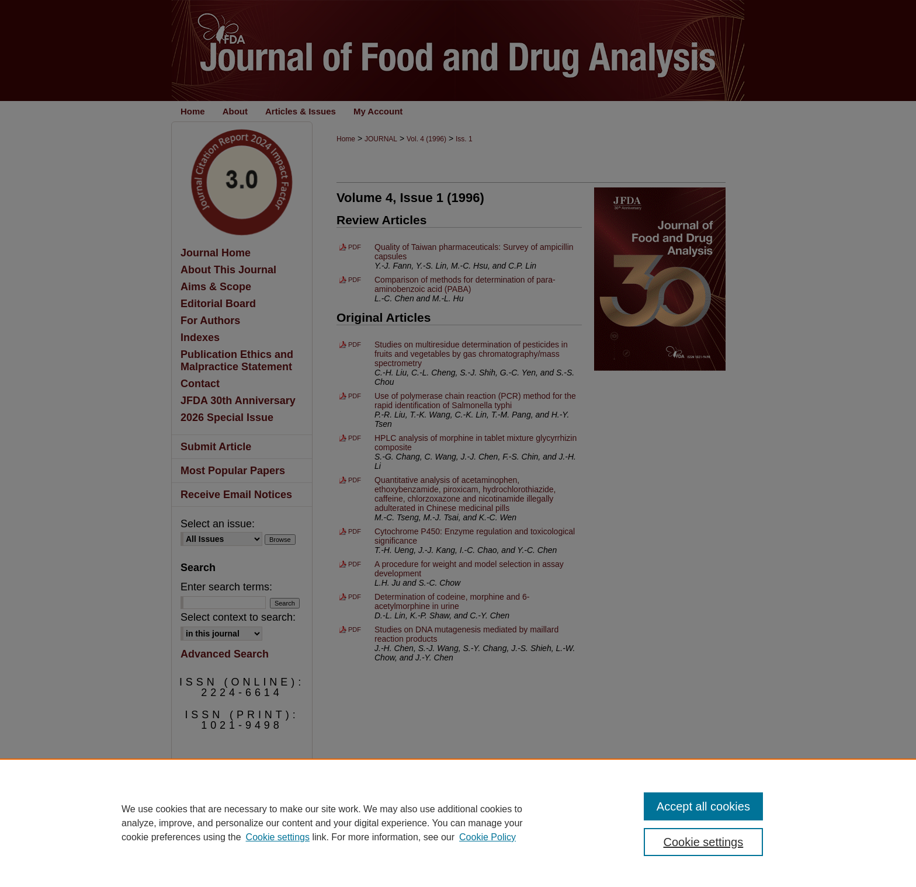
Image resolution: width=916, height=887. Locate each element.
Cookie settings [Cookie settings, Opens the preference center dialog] (704, 842)
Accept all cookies (703, 806)
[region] (458, 823)
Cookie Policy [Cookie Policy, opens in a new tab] (487, 837)
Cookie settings (278, 837)
